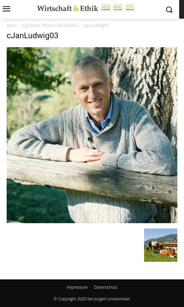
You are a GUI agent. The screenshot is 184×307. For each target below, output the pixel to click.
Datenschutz (105, 287)
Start (11, 25)
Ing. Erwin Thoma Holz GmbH (49, 25)
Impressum (77, 287)
